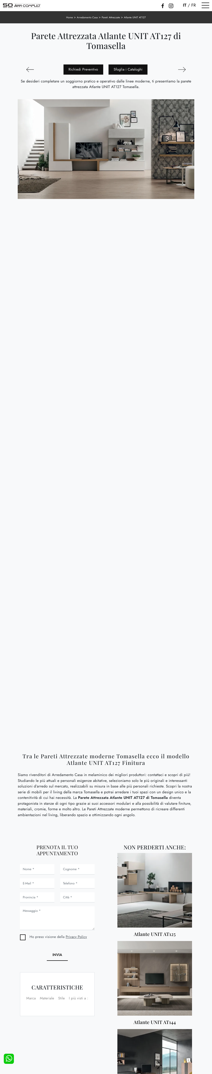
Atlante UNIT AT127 (135, 17)
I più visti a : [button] (78, 998)
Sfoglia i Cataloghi (128, 69)
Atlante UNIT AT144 (155, 1022)
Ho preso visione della (58, 936)
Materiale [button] (47, 998)
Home (69, 17)
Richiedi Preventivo (83, 69)
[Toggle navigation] (205, 6)
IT (184, 5)
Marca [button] (31, 998)
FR (193, 5)
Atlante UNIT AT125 (155, 934)
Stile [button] (61, 998)
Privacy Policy (76, 936)
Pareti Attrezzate (111, 17)
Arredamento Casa (87, 17)
